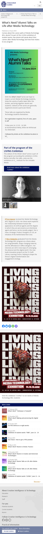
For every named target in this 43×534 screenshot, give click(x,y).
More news (37, 481)
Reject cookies (24, 531)
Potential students (7, 507)
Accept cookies (9, 531)
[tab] (5, 205)
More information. (24, 528)
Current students (7, 509)
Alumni (4, 512)
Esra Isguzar (10, 219)
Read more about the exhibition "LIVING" (18, 168)
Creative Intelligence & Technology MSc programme (7, 15)
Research (5, 496)
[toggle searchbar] (40, 2)
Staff (3, 499)
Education (5, 493)
